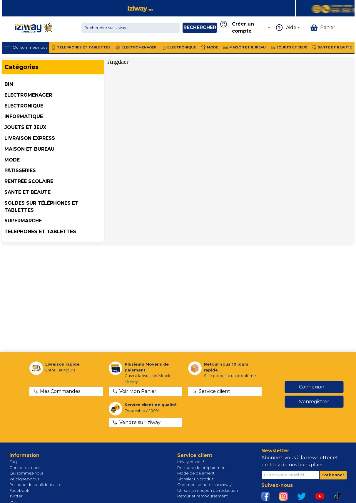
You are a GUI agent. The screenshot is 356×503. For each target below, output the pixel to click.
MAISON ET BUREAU (29, 149)
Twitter (16, 496)
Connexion (311, 387)
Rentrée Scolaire (28, 181)
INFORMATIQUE (23, 116)
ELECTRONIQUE (23, 106)
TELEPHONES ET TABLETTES (40, 231)
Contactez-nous (24, 467)
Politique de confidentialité (35, 484)
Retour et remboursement (202, 496)
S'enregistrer (314, 401)
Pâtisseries (20, 170)
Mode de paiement (196, 473)
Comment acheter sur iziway (204, 484)
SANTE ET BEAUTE (27, 192)
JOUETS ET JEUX (25, 127)
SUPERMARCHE (23, 220)
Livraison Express (29, 138)
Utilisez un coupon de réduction (207, 490)
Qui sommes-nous (26, 473)
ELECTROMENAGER (28, 95)
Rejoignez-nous (24, 479)
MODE (12, 160)
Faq (13, 461)
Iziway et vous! (190, 461)
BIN (8, 84)
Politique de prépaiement (202, 467)
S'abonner (333, 474)
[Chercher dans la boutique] (130, 28)
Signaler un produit (195, 479)
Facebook (19, 490)
